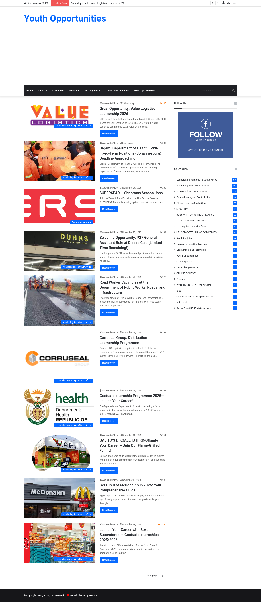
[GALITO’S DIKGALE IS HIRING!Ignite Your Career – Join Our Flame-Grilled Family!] (59, 453)
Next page (155, 575)
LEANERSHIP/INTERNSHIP (191, 220)
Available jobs (184, 238)
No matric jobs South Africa (191, 243)
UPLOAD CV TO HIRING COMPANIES (196, 232)
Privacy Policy (92, 90)
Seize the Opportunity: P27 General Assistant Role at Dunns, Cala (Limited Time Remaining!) (131, 242)
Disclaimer (74, 90)
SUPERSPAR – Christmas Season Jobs (131, 193)
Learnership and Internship (191, 249)
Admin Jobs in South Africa (191, 191)
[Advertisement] (130, 57)
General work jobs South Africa (193, 197)
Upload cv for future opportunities (195, 296)
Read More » (108, 133)
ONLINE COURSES (186, 273)
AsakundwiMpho (110, 103)
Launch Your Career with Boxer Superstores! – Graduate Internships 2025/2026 (129, 534)
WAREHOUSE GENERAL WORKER (194, 284)
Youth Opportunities (144, 90)
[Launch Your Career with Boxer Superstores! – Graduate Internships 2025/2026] (59, 543)
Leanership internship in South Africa (196, 179)
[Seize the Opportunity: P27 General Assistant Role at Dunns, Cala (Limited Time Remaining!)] (59, 251)
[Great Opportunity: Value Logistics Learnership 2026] (59, 116)
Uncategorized (184, 261)
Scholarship (182, 302)
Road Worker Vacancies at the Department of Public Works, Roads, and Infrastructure (132, 287)
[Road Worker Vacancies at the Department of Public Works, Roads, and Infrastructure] (59, 300)
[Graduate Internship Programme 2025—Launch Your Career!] (59, 409)
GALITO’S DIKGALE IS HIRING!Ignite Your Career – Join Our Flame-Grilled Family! (130, 445)
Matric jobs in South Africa (191, 226)
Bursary (180, 279)
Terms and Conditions (117, 90)
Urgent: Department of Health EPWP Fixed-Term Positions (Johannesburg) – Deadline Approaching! (132, 153)
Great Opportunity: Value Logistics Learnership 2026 (98, 3)
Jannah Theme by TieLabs (83, 595)
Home (29, 90)
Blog (178, 290)
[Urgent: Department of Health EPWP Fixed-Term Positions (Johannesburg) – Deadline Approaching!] (59, 161)
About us (42, 90)
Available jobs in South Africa (192, 185)
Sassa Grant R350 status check (193, 308)
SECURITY (182, 208)
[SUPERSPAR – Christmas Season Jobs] (59, 206)
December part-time (187, 267)
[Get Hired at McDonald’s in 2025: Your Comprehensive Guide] (59, 498)
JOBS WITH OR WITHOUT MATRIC (195, 214)
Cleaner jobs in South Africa (191, 203)
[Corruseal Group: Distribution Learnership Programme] (59, 358)
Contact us (58, 90)
